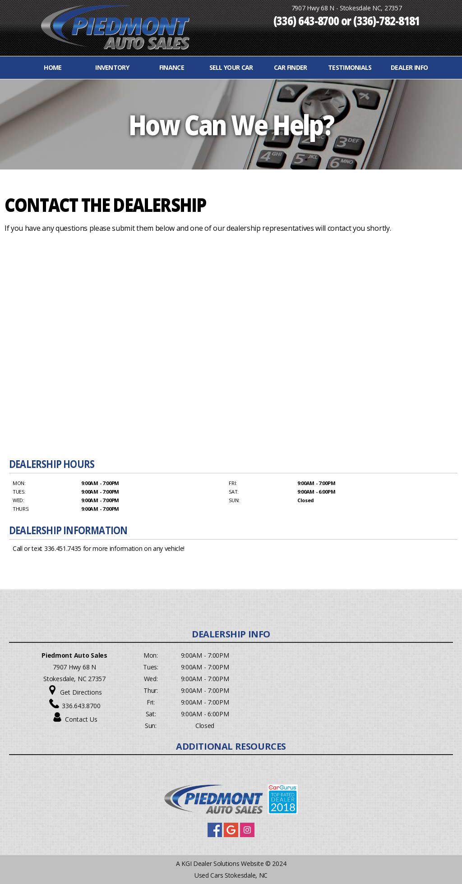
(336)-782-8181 (386, 20)
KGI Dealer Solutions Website (222, 863)
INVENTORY (112, 67)
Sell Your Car (231, 67)
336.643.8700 (81, 705)
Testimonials (350, 67)
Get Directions (81, 692)
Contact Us (81, 719)
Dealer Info (409, 67)
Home (52, 67)
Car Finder (290, 67)
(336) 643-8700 (306, 20)
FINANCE (171, 67)
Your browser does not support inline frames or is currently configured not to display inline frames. (229, 345)
